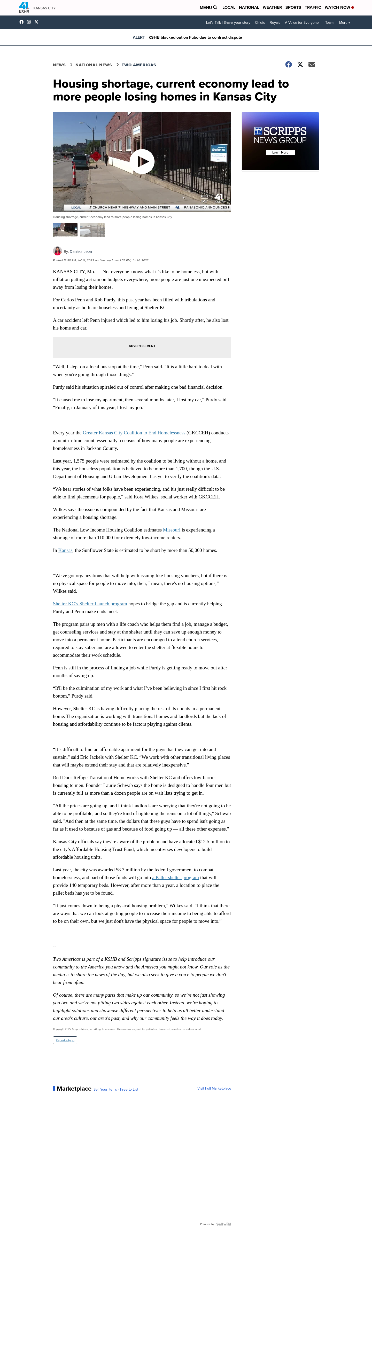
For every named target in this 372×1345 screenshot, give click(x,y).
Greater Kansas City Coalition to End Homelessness (134, 432)
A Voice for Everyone (302, 22)
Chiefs (260, 22)
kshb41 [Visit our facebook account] (22, 22)
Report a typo (65, 1040)
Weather (272, 7)
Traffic (313, 7)
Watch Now (339, 7)
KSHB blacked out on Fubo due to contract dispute (195, 37)
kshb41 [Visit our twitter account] (37, 22)
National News (93, 65)
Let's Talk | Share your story (228, 22)
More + (344, 22)
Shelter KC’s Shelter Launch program (90, 603)
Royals (275, 22)
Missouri (172, 530)
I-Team (328, 22)
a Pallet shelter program (175, 877)
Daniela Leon (81, 251)
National (249, 7)
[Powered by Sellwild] (223, 1224)
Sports (293, 7)
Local (228, 7)
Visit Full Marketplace (214, 1088)
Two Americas (139, 65)
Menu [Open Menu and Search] (208, 7)
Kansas (65, 550)
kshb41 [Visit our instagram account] (30, 22)
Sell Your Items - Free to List (116, 1089)
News (59, 65)
